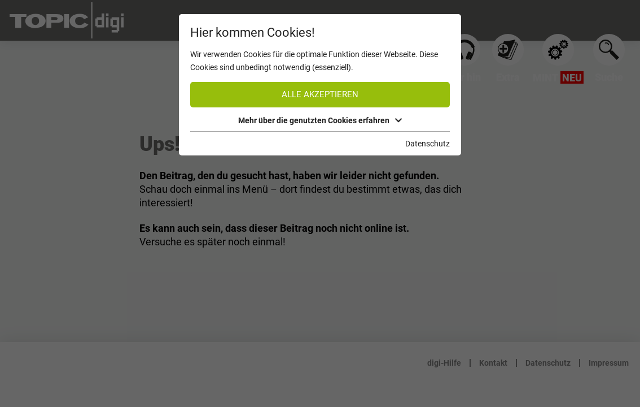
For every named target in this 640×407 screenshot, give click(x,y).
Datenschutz (427, 143)
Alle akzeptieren (320, 94)
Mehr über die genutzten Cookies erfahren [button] (320, 120)
